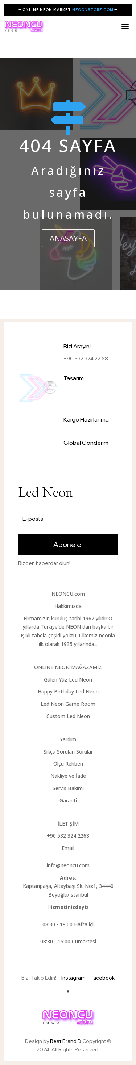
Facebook (103, 977)
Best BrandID (66, 1041)
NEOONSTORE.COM (93, 9)
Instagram (73, 977)
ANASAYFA (68, 238)
